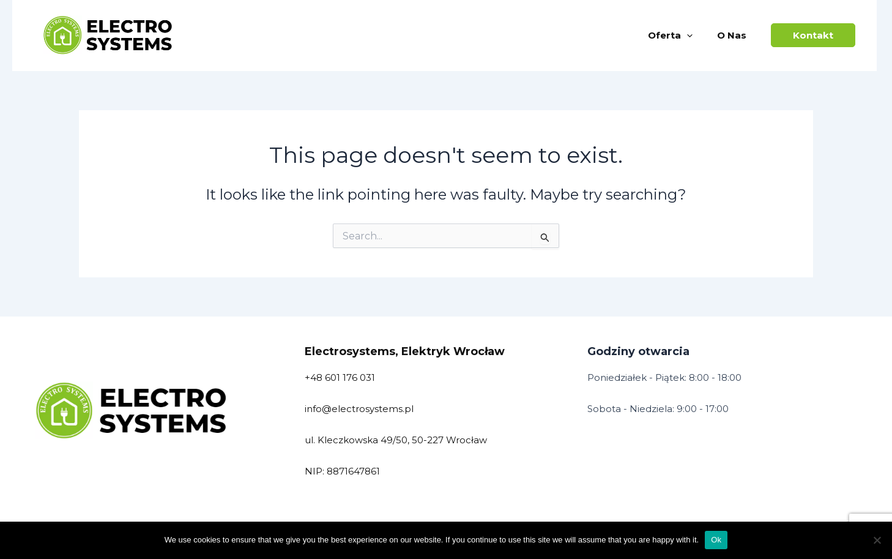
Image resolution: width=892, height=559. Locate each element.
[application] (687, 35)
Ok (716, 539)
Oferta (670, 35)
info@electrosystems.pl (359, 409)
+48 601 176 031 (340, 377)
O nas (731, 35)
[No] (877, 540)
